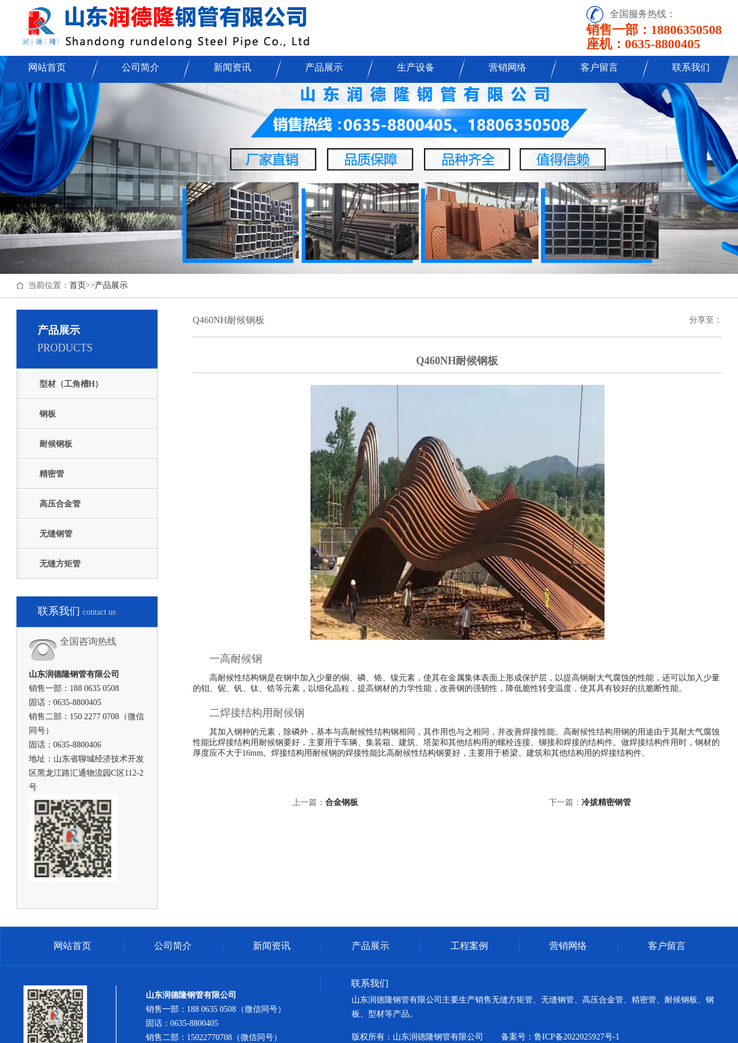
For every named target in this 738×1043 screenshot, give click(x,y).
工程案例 (469, 946)
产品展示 (324, 67)
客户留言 (599, 67)
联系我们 (691, 67)
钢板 (47, 414)
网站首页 (47, 67)
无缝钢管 (55, 533)
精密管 (51, 473)
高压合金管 (60, 503)
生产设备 (416, 67)
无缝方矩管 (60, 563)
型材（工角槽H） (71, 384)
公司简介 (140, 67)
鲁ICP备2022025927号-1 (576, 1036)
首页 (77, 285)
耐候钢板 (55, 444)
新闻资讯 (232, 67)
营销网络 (507, 67)
